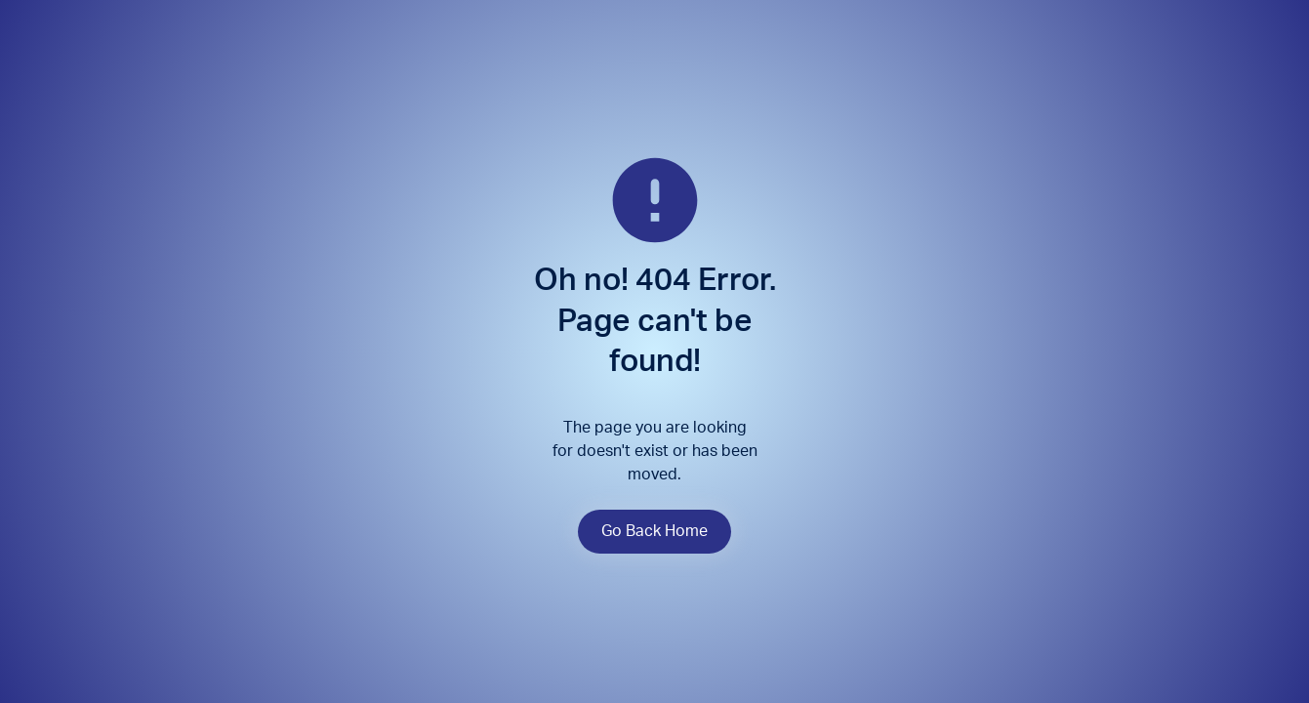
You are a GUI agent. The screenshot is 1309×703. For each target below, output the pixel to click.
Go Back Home (654, 531)
